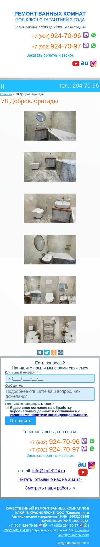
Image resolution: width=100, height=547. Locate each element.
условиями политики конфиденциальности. (49, 415)
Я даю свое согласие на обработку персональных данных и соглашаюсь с (49, 407)
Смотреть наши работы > (50, 488)
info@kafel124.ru (48, 470)
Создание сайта (68, 543)
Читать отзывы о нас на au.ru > (50, 479)
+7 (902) (23, 525)
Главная (6, 94)
